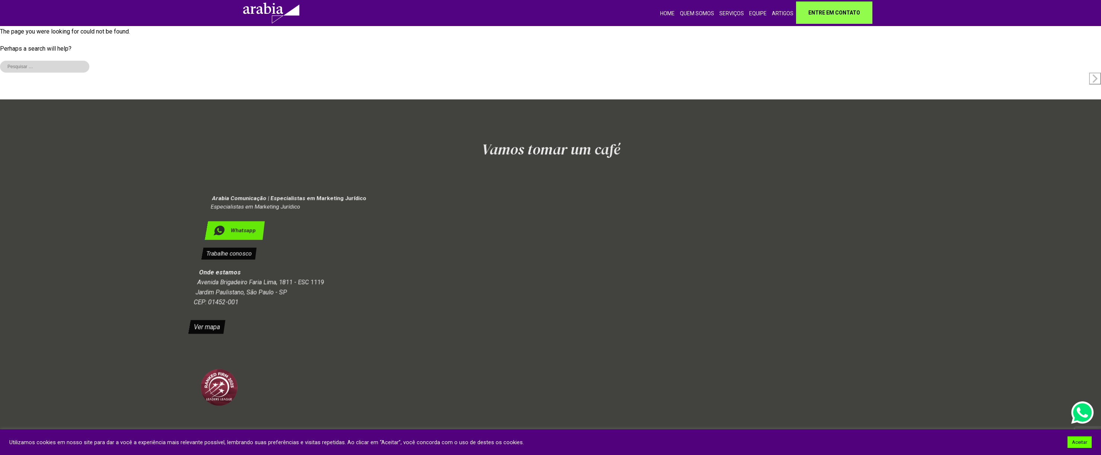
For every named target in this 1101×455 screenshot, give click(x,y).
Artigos (782, 13)
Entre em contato (834, 13)
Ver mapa (223, 321)
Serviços (731, 13)
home (667, 13)
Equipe (758, 13)
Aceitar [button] (1079, 442)
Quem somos (697, 13)
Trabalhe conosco (226, 253)
